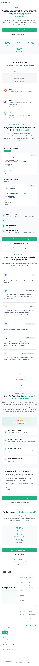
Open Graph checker (23, 599)
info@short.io (8, 587)
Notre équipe (23, 611)
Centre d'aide (32, 614)
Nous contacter (24, 618)
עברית (10, 632)
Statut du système (31, 586)
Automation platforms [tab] (19, 71)
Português (5, 642)
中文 (4, 649)
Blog (30, 611)
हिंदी (15, 632)
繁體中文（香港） (11, 649)
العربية (4, 625)
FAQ (30, 582)
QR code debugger (22, 594)
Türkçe (14, 644)
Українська (5, 647)
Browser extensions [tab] (19, 75)
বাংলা (4, 627)
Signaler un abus (33, 618)
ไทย (10, 644)
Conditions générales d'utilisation (19, 661)
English (4, 630)
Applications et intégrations (23, 581)
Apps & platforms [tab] (19, 81)
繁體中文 (5, 651)
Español (10, 630)
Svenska (5, 644)
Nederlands (5, 639)
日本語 (4, 637)
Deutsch (9, 627)
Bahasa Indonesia (7, 634)
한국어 (9, 637)
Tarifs (21, 585)
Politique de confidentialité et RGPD (31, 661)
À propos (22, 614)
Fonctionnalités (24, 577)
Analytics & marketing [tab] (19, 78)
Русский (12, 642)
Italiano (15, 634)
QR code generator (22, 589)
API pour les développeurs (32, 578)
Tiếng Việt (12, 647)
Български (10, 625)
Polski (12, 639)
